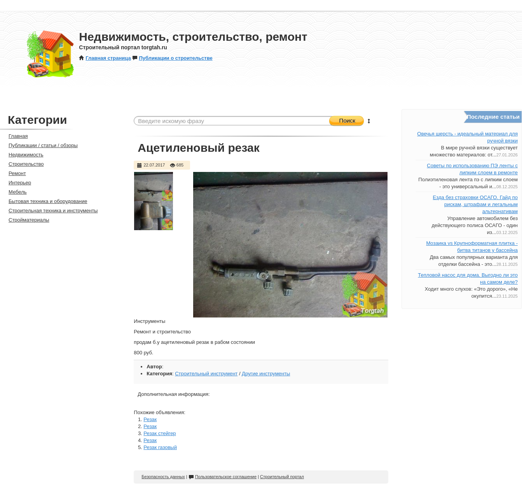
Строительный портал (282, 476)
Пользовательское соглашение (223, 476)
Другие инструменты (266, 373)
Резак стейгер (159, 433)
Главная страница (105, 58)
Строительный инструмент (206, 373)
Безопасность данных (163, 476)
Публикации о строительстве (172, 58)
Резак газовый (160, 447)
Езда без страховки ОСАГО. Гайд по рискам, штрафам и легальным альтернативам (475, 204)
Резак (150, 419)
